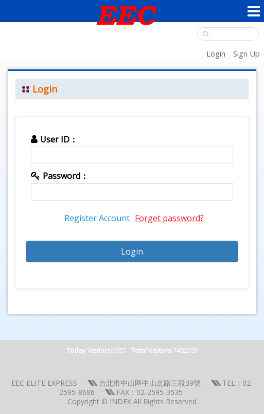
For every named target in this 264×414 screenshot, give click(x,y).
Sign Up (246, 53)
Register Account (97, 218)
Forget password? (169, 218)
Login (215, 53)
